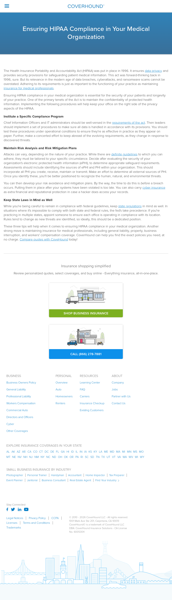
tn (97, 457)
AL (8, 452)
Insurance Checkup (92, 403)
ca (29, 452)
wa (125, 457)
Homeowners (64, 396)
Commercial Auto (17, 410)
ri (82, 457)
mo (141, 452)
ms (135, 452)
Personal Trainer (37, 475)
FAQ (82, 389)
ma (118, 452)
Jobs (115, 389)
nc (48, 457)
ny (42, 457)
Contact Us (118, 403)
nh (25, 457)
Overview (62, 382)
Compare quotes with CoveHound (44, 239)
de (52, 452)
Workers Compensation (21, 403)
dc (47, 452)
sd (92, 457)
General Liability (16, 389)
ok (66, 457)
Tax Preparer (116, 475)
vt (114, 457)
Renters (60, 403)
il (77, 452)
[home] (86, 6)
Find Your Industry (105, 480)
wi (136, 457)
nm (36, 457)
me (106, 452)
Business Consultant (54, 480)
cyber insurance (153, 187)
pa (77, 457)
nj (31, 457)
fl (57, 452)
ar (24, 452)
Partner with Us (121, 396)
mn (129, 452)
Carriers (84, 396)
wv (131, 457)
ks (90, 452)
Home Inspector (95, 475)
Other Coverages (17, 431)
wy (142, 457)
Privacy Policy (37, 518)
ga (63, 452)
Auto (58, 389)
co (35, 452)
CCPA (55, 518)
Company (118, 382)
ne (14, 457)
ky (95, 452)
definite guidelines (124, 154)
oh (60, 457)
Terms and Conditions (36, 522)
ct (41, 452)
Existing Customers (91, 410)
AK (13, 452)
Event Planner (14, 480)
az (18, 452)
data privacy (153, 70)
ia (85, 452)
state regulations (130, 206)
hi (68, 452)
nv (20, 457)
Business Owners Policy (21, 382)
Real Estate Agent (80, 480)
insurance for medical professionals (29, 88)
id (72, 452)
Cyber (10, 424)
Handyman (57, 475)
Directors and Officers (19, 417)
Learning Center (90, 382)
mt (8, 457)
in (81, 452)
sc (87, 457)
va (119, 457)
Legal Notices (14, 518)
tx (103, 457)
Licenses (11, 522)
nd (54, 457)
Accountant (74, 475)
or (72, 457)
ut (108, 457)
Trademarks (13, 527)
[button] (7, 6)
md (112, 452)
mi (123, 452)
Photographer (14, 475)
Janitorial (32, 480)
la (100, 452)
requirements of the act (128, 122)
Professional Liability (18, 396)
